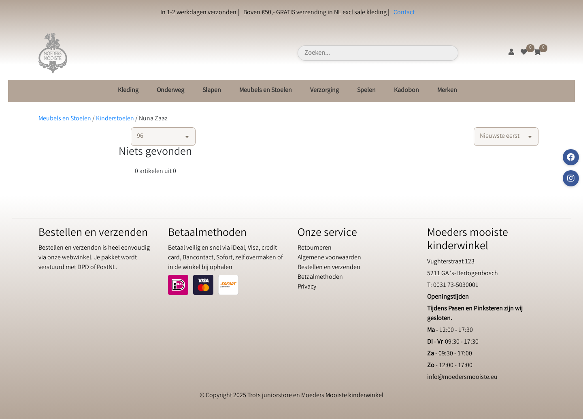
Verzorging (324, 90)
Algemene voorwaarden (329, 258)
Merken (447, 90)
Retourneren (315, 248)
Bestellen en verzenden (329, 267)
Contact (404, 12)
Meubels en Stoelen (265, 90)
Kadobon (406, 90)
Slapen (211, 90)
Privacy (307, 287)
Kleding (128, 90)
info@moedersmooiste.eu (462, 377)
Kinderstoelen (115, 119)
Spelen (366, 90)
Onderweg (170, 90)
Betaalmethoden (320, 277)
